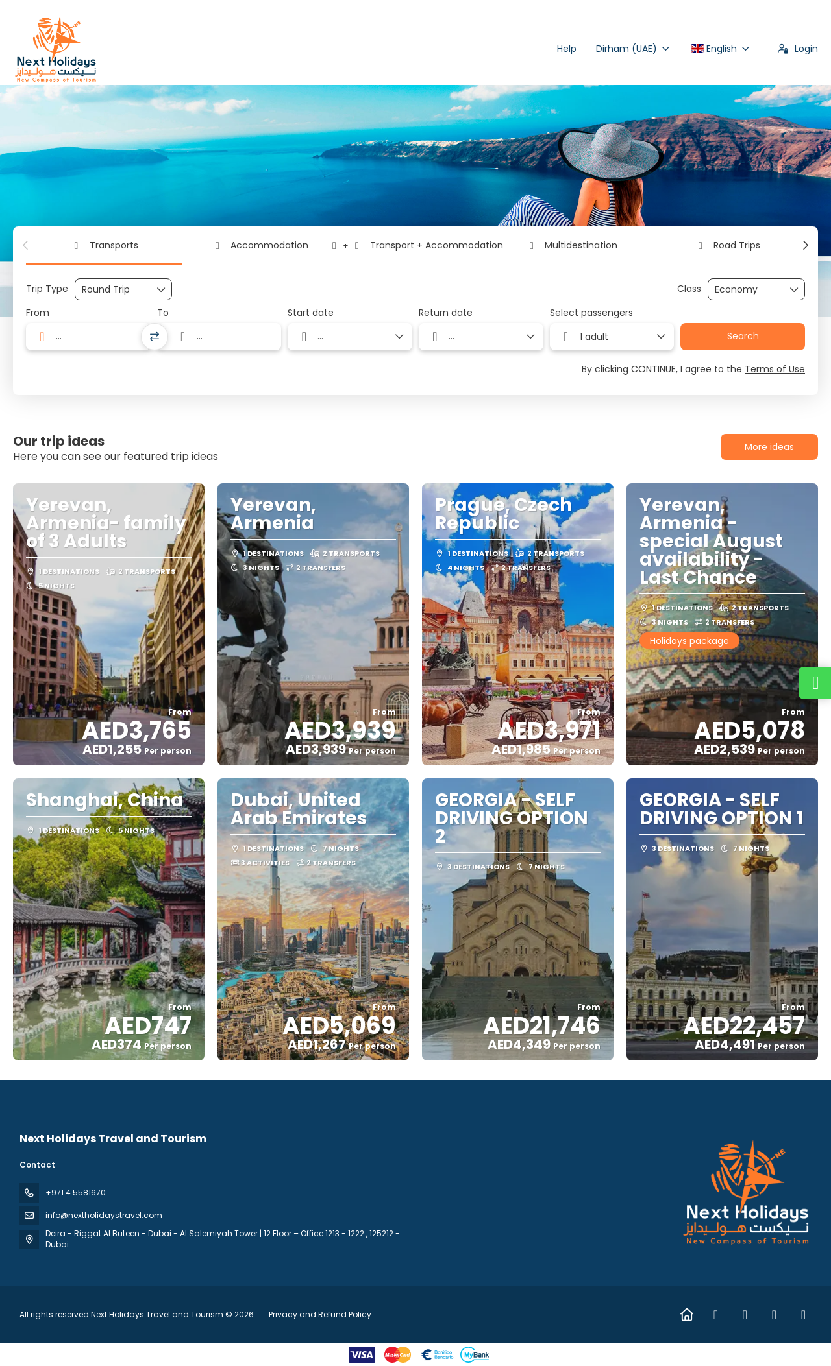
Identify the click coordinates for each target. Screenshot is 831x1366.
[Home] (686, 1315)
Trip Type (47, 289)
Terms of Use (775, 369)
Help (567, 48)
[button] (25, 245)
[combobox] (88, 336)
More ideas (769, 446)
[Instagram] (745, 1315)
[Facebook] (716, 1315)
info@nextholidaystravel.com (103, 1215)
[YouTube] (803, 1315)
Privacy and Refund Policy (320, 1314)
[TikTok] (774, 1315)
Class (689, 289)
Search (743, 336)
